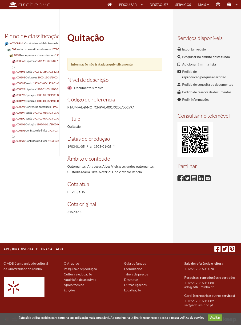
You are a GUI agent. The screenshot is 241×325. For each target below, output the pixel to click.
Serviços (183, 5)
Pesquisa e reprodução (80, 269)
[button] (143, 4)
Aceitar (215, 317)
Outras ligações (135, 285)
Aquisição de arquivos (80, 280)
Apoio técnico (74, 285)
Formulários (133, 269)
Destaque (131, 280)
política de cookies (192, 317)
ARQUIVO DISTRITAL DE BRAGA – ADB (33, 249)
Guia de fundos (135, 263)
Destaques (159, 5)
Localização (132, 290)
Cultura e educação (78, 274)
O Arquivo (71, 263)
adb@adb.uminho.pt (199, 287)
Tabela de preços (136, 274)
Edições (69, 290)
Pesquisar (128, 5)
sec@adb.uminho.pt (198, 305)
